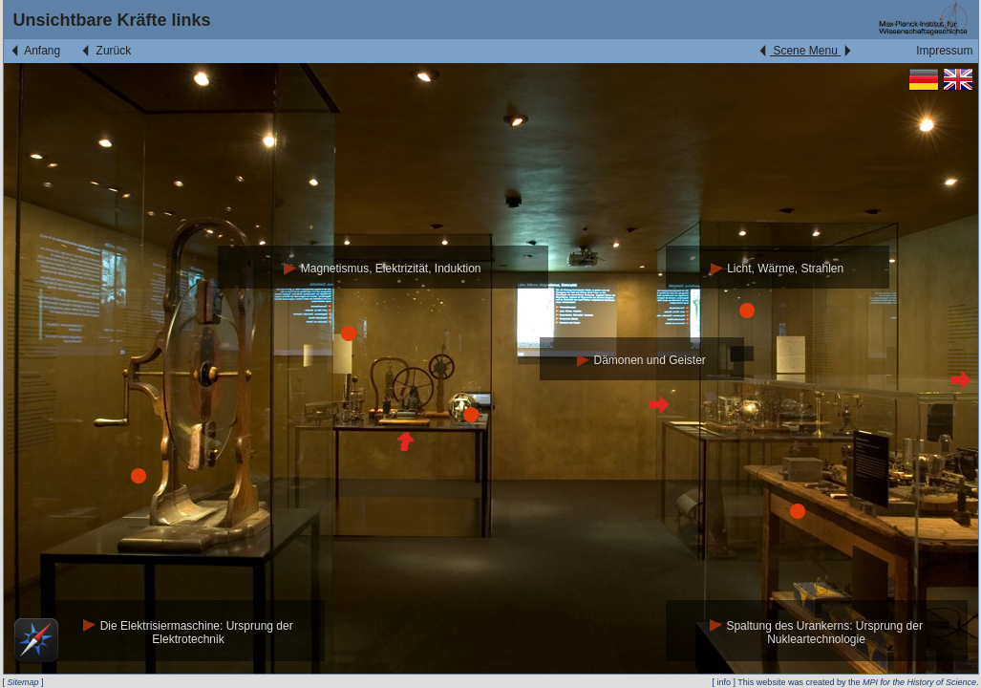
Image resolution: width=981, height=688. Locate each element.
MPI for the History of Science (919, 682)
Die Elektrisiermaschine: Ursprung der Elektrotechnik (187, 633)
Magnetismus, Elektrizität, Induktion (382, 268)
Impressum (944, 50)
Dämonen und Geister (641, 360)
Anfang (35, 50)
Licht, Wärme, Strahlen (777, 268)
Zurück (105, 50)
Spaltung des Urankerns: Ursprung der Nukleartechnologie (816, 633)
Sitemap (23, 682)
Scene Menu (805, 50)
